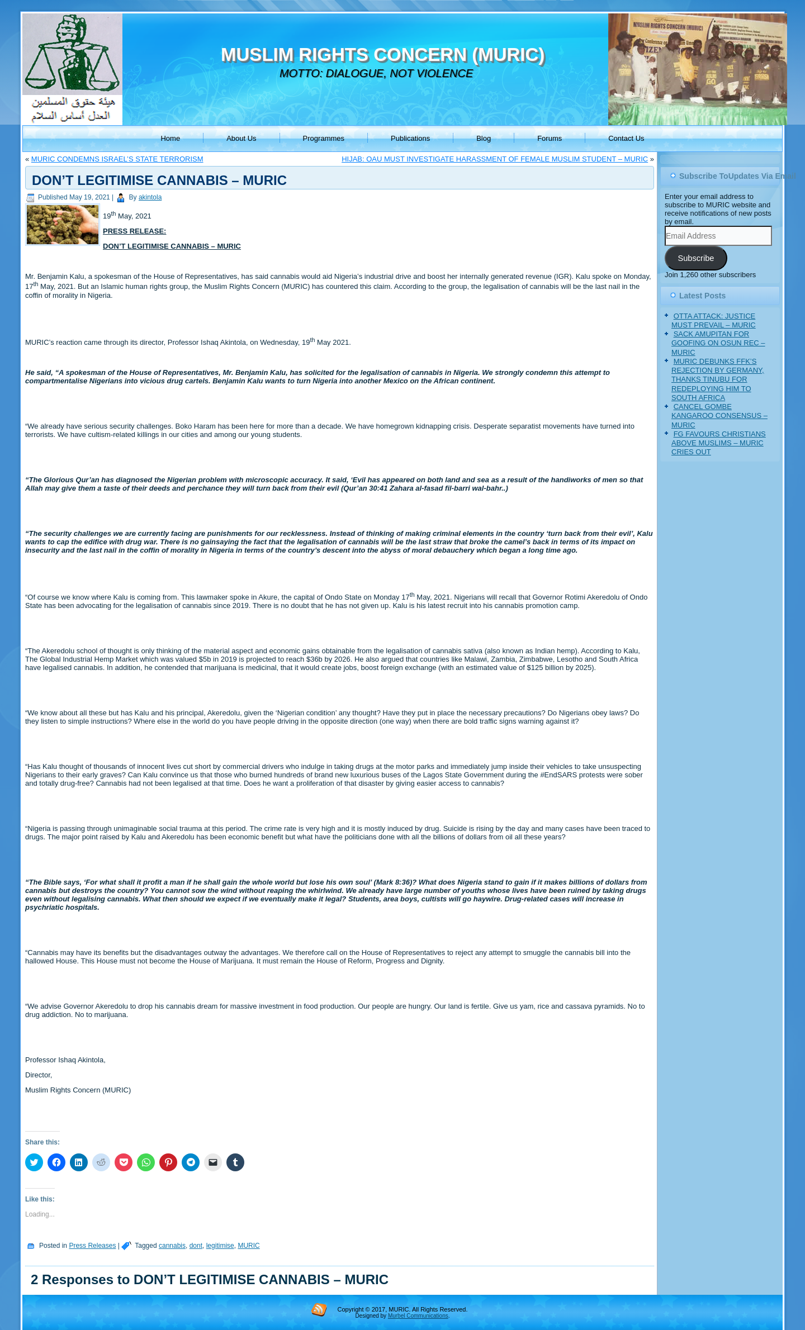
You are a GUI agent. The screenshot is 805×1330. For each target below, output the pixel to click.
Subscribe (696, 258)
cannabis (172, 1246)
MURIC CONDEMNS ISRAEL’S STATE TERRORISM (117, 159)
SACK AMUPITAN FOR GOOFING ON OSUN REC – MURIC (718, 343)
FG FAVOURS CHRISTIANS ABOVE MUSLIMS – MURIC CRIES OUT (718, 443)
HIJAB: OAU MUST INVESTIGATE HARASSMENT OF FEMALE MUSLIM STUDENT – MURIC (495, 159)
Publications (410, 138)
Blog (483, 138)
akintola (150, 197)
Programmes (323, 138)
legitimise (220, 1246)
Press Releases (92, 1246)
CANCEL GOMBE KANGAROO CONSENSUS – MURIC (719, 415)
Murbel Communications (418, 1316)
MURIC (248, 1246)
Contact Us (626, 138)
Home (170, 138)
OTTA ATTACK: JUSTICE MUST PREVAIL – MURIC (713, 320)
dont (196, 1246)
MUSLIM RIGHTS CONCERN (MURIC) (382, 54)
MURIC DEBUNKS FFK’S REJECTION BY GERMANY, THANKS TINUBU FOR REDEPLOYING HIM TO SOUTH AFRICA (717, 379)
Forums (549, 138)
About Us (241, 138)
